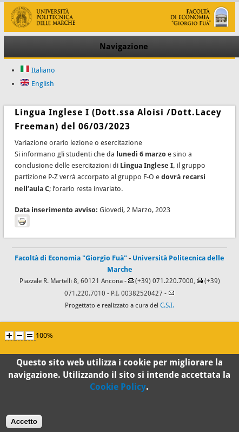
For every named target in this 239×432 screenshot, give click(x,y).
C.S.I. (167, 305)
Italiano (37, 70)
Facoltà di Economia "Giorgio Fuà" (71, 258)
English (37, 84)
